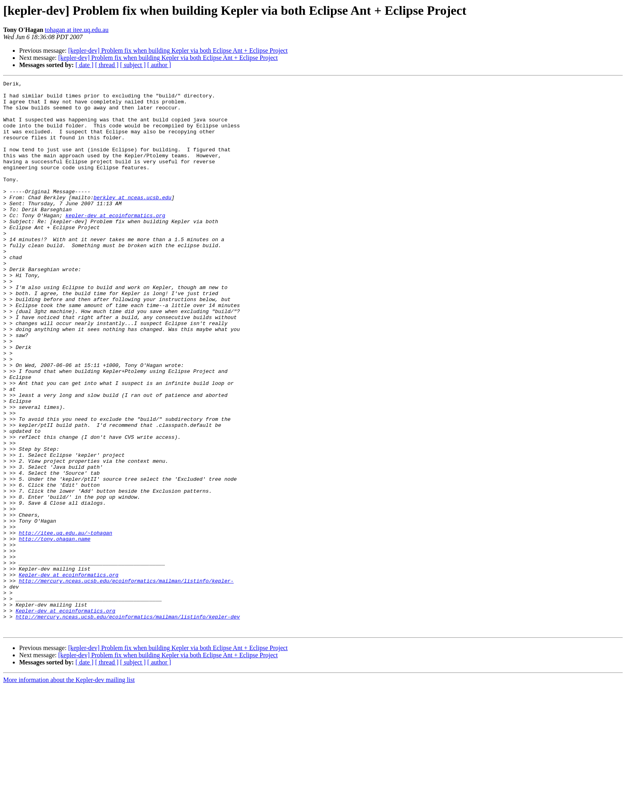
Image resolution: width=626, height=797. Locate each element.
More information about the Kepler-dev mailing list (69, 790)
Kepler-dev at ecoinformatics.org (69, 674)
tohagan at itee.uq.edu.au (77, 29)
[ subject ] (133, 64)
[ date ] (84, 64)
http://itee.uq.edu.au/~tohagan (65, 623)
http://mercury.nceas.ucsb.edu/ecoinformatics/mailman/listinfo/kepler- (126, 681)
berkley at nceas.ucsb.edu (132, 221)
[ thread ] (107, 64)
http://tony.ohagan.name (54, 630)
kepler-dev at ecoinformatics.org (115, 242)
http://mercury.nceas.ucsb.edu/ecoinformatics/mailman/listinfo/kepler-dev (128, 724)
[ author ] (159, 64)
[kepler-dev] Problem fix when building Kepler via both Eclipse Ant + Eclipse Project (178, 50)
